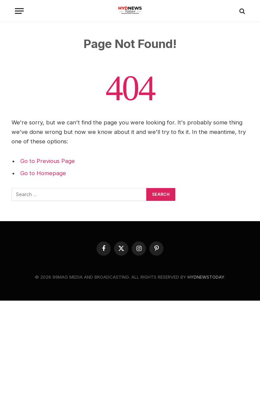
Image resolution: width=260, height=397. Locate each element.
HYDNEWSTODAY (206, 277)
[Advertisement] (130, 348)
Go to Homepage (43, 173)
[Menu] (19, 11)
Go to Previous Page (47, 161)
